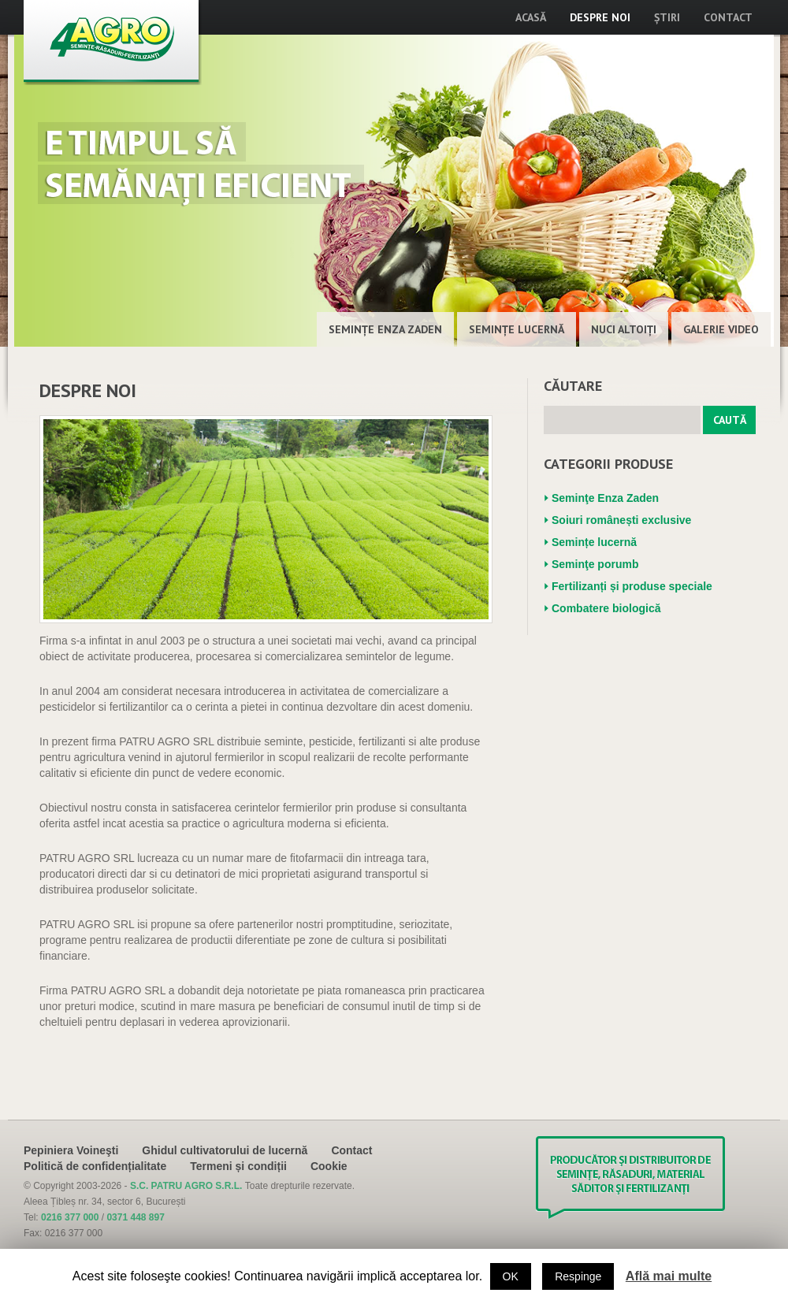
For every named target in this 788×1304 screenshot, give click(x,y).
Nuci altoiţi (623, 329)
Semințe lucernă (516, 329)
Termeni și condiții (238, 1166)
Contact (728, 17)
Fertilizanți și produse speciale (632, 586)
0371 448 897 (135, 1217)
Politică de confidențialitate (95, 1166)
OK (511, 1276)
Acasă (530, 17)
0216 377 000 (69, 1217)
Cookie (329, 1166)
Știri (667, 17)
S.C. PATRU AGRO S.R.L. (187, 1185)
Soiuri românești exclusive (621, 520)
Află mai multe (669, 1276)
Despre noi (600, 17)
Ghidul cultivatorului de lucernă (224, 1150)
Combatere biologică (606, 608)
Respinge (578, 1276)
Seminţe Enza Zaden (385, 329)
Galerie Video (721, 329)
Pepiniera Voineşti (71, 1150)
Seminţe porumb (595, 564)
